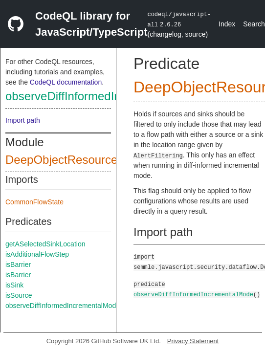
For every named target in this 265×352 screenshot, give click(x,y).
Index (227, 24)
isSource (18, 295)
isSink (14, 285)
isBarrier (18, 264)
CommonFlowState (34, 202)
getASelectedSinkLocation (45, 244)
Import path (22, 120)
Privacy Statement (193, 341)
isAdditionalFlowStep (37, 254)
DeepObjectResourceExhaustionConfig (107, 159)
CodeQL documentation (66, 82)
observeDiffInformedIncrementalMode (103, 96)
